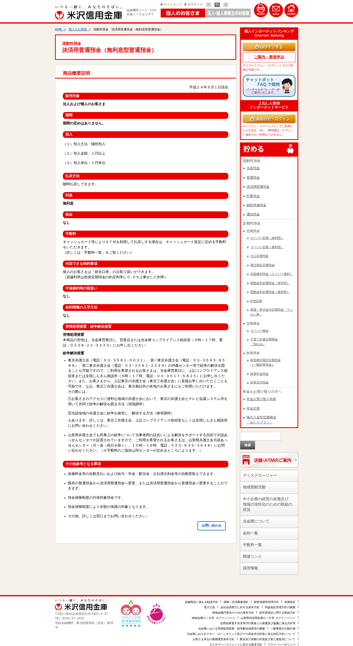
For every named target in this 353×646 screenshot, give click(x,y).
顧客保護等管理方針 (266, 595)
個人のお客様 (78, 27)
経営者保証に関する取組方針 (277, 606)
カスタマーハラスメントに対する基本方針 (235, 638)
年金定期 (253, 403)
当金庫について (256, 516)
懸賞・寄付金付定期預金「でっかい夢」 (271, 306)
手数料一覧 (252, 539)
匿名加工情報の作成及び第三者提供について (267, 633)
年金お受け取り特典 (261, 393)
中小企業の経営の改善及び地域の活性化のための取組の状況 (267, 499)
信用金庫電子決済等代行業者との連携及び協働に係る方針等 (257, 617)
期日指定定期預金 (262, 259)
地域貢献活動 (254, 481)
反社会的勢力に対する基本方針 (239, 601)
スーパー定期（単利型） (267, 232)
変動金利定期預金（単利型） (270, 277)
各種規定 (289, 595)
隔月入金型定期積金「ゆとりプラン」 (261, 414)
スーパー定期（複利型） (267, 241)
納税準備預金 (256, 199)
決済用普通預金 (258, 181)
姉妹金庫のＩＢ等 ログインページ (213, 611)
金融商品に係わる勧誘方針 (201, 595)
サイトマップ (173, 5)
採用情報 (250, 562)
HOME (58, 27)
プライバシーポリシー (281, 638)
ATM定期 (256, 295)
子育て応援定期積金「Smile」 (264, 336)
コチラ (149, 14)
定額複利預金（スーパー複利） (271, 268)
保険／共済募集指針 (236, 595)
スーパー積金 (259, 325)
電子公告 (209, 601)
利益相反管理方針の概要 (280, 601)
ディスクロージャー (260, 470)
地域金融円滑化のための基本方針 (233, 606)
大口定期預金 (259, 250)
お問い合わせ (211, 523)
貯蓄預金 (253, 190)
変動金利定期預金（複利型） (270, 286)
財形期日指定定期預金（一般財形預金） (265, 357)
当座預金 (253, 162)
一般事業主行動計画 (282, 622)
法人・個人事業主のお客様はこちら (228, 13)
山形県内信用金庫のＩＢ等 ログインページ (268, 611)
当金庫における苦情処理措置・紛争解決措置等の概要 (231, 622)
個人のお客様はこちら (183, 13)
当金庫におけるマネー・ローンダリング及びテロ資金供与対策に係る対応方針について (241, 627)
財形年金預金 (259, 368)
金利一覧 (250, 527)
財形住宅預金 (259, 377)
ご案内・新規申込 (269, 54)
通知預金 (253, 209)
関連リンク (252, 551)
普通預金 (253, 172)
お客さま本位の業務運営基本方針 (213, 633)
